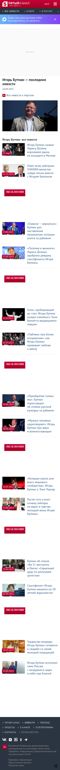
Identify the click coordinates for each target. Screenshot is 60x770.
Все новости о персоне (20, 95)
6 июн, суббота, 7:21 (15, 6)
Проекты (10, 727)
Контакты (10, 732)
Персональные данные (19, 762)
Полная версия (29, 732)
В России (47, 11)
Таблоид (45, 722)
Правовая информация (20, 759)
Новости (30, 722)
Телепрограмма (44, 727)
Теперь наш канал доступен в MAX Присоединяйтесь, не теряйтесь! (25, 19)
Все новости (12, 11)
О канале (25, 727)
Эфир (46, 4)
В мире (30, 11)
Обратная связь (16, 765)
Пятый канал (12, 722)
